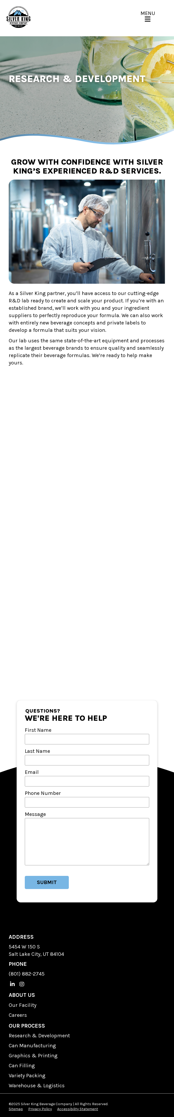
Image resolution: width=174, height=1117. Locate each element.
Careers (18, 1015)
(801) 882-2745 (27, 974)
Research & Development (39, 1036)
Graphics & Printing (33, 1056)
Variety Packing (27, 1076)
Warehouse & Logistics (37, 1086)
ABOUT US (22, 995)
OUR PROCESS (27, 1026)
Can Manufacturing (32, 1046)
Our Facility (22, 1005)
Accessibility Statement (77, 1109)
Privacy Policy (40, 1109)
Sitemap (16, 1109)
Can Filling (22, 1066)
